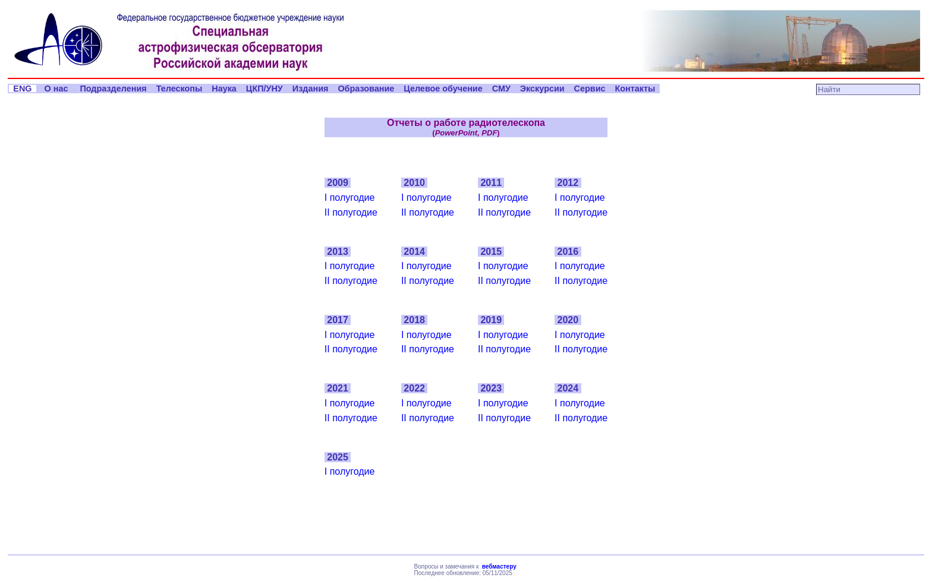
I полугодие (350, 197)
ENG (22, 88)
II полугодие (351, 212)
